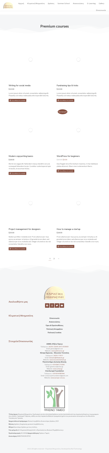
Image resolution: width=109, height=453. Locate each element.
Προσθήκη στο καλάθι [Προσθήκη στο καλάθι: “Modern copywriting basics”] (17, 173)
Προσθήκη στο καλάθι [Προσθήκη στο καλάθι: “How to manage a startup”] (65, 246)
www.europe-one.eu (58, 378)
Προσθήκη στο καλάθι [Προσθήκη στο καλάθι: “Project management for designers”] (17, 249)
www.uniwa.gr (57, 369)
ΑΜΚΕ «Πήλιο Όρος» (54, 344)
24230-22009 (53, 346)
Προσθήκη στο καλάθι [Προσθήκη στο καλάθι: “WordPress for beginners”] (65, 171)
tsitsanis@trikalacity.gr (56, 358)
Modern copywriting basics (23, 156)
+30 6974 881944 (58, 373)
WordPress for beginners (70, 156)
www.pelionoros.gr (57, 351)
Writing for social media (21, 85)
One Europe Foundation (54, 371)
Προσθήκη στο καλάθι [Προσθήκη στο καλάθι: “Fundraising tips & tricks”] (65, 100)
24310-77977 (58, 355)
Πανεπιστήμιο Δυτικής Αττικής (54, 362)
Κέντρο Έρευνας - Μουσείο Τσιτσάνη (54, 353)
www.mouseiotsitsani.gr (57, 360)
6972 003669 (63, 346)
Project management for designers (27, 229)
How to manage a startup (71, 229)
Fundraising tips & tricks (69, 85)
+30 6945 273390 (58, 364)
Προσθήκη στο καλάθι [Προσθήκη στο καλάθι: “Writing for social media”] (17, 100)
